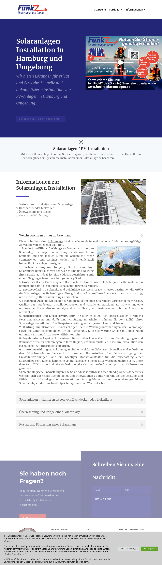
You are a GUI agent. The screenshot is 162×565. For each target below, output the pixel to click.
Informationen (134, 9)
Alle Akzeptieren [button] (150, 548)
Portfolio (114, 9)
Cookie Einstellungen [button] (128, 548)
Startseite (100, 9)
